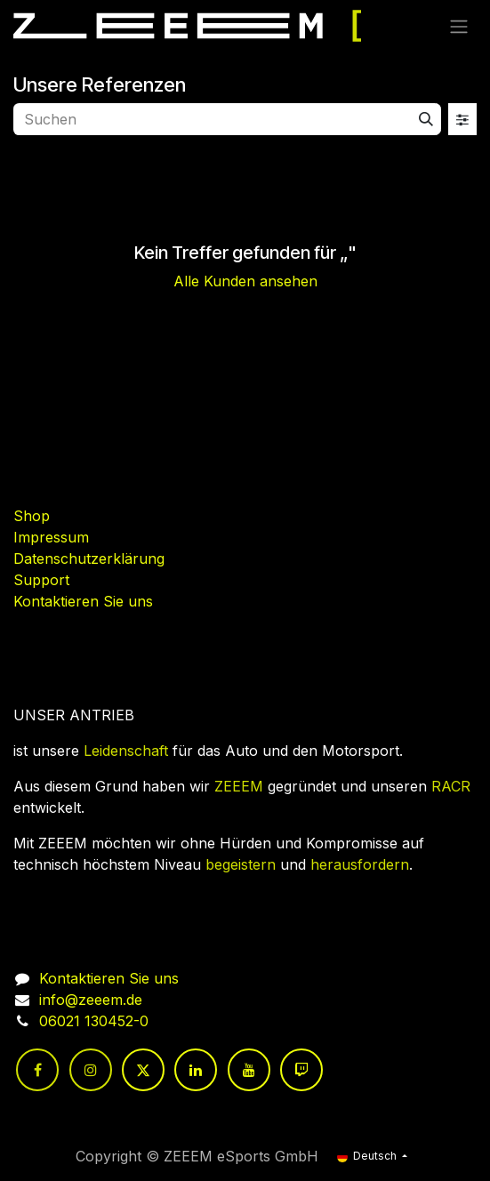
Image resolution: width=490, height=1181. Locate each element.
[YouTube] (249, 1069)
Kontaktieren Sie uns (83, 601)
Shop (31, 516)
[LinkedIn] (195, 1069)
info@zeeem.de (90, 999)
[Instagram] (90, 1069)
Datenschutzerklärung (89, 558)
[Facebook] (37, 1069)
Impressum (51, 537)
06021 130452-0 (94, 1021)
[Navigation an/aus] (459, 25)
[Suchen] (426, 119)
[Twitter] (143, 1069)
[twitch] (301, 1069)
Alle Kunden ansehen (245, 281)
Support (41, 580)
